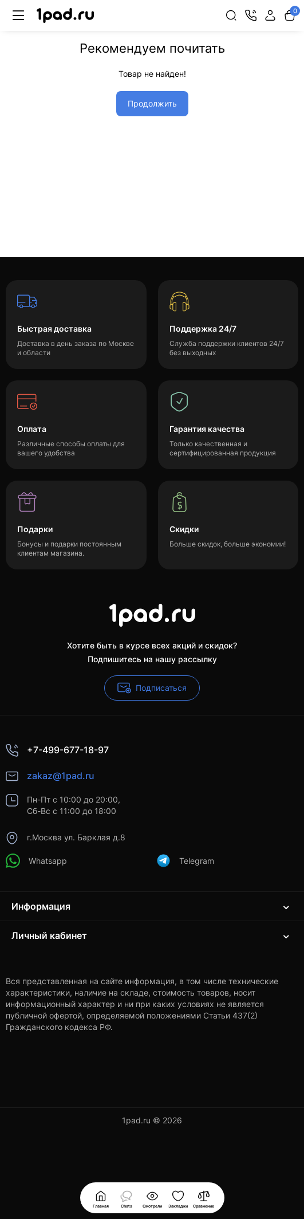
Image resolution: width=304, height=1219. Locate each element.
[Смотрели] (127, 1198)
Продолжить (152, 103)
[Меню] (18, 15)
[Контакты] (250, 15)
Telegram (185, 861)
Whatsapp (36, 861)
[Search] (231, 15)
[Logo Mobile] (65, 15)
